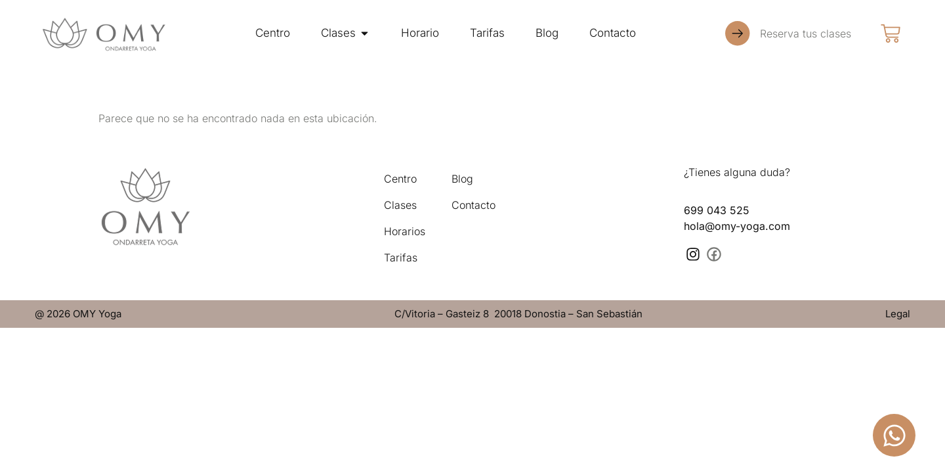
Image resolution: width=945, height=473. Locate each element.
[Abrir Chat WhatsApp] (894, 435)
